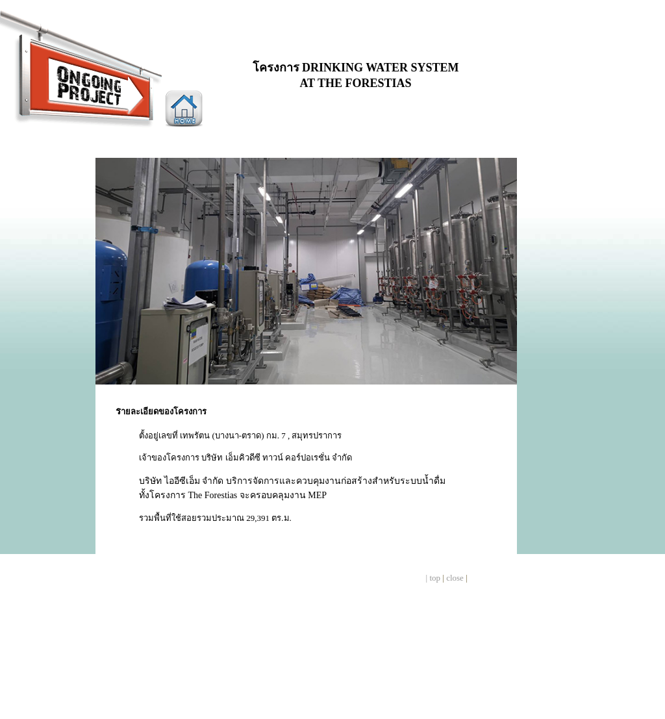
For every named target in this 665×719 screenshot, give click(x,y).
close (455, 578)
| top (433, 578)
